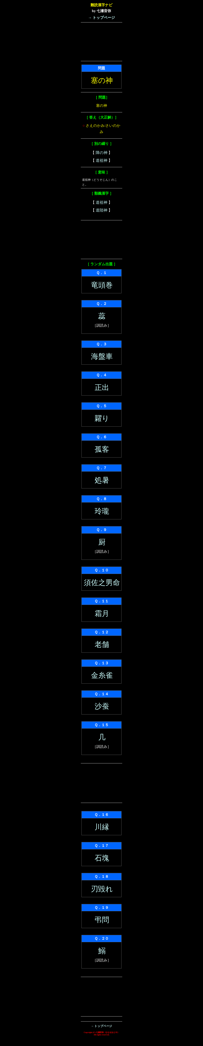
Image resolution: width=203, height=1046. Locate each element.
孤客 (102, 449)
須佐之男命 (102, 583)
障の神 (101, 152)
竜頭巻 (102, 285)
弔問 (102, 920)
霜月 (102, 613)
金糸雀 (102, 675)
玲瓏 (102, 511)
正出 (102, 387)
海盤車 (102, 356)
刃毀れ (102, 889)
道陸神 (101, 210)
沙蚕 (102, 706)
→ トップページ (101, 18)
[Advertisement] (101, 41)
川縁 (102, 827)
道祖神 (101, 160)
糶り (102, 418)
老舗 (102, 644)
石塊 (102, 858)
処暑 (102, 480)
